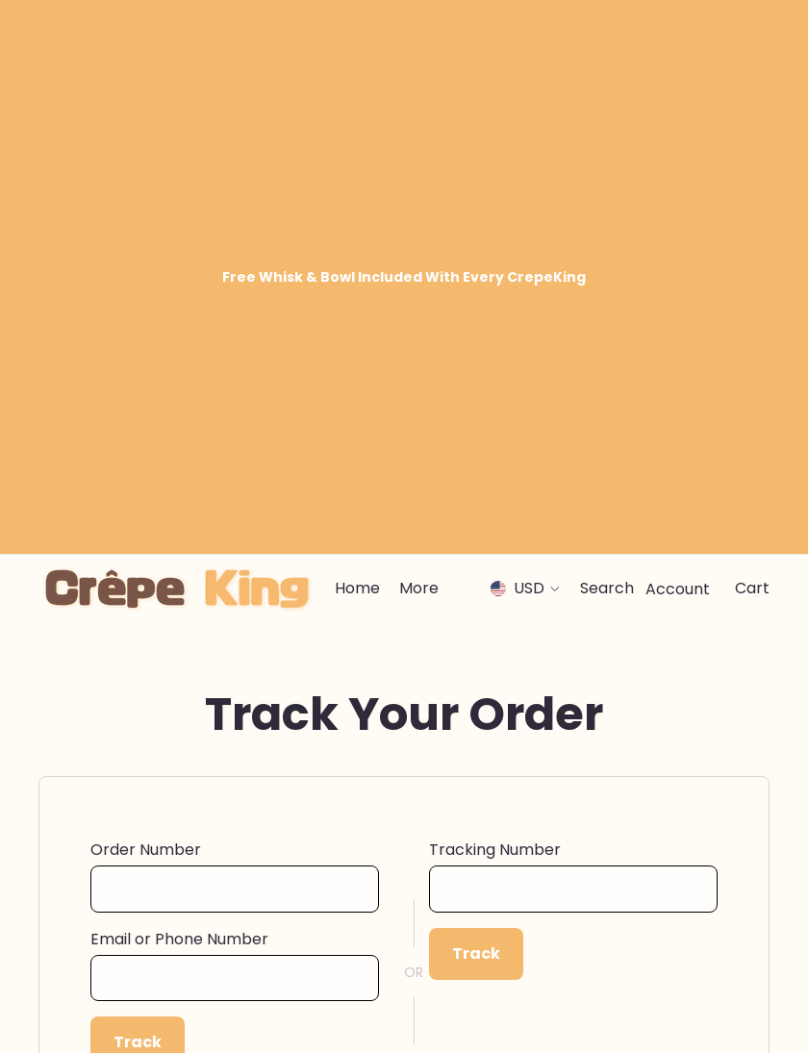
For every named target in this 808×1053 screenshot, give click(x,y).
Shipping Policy (88, 936)
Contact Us (76, 876)
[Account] (678, 63)
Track (138, 517)
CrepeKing (114, 1004)
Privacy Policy (455, 906)
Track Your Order (95, 906)
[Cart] (752, 63)
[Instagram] (690, 1008)
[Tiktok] (758, 1008)
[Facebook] (656, 1008)
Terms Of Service (468, 936)
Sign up (704, 711)
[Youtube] (724, 1008)
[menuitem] (419, 63)
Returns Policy (85, 967)
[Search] (607, 63)
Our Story (441, 876)
